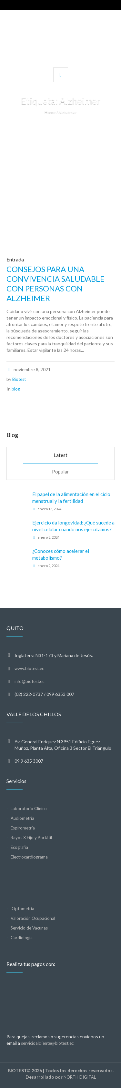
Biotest (19, 379)
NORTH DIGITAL (80, 1077)
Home (50, 112)
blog (16, 388)
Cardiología (22, 937)
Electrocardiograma (29, 856)
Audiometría (22, 818)
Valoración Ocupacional (33, 918)
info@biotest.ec (29, 681)
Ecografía (19, 847)
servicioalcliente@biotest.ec (47, 1043)
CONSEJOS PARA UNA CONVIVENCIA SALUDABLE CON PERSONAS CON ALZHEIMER (55, 283)
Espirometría (23, 827)
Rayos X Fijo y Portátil (31, 837)
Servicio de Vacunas (29, 927)
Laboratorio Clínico (29, 808)
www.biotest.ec (29, 668)
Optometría (22, 908)
